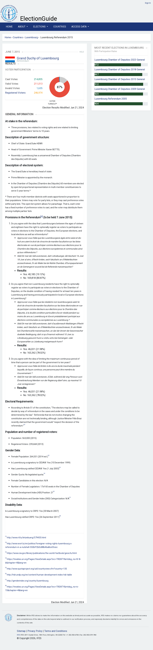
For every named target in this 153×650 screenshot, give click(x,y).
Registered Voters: (15, 92)
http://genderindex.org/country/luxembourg (27, 581)
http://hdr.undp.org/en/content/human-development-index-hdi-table (39, 575)
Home (9, 26)
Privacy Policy (34, 631)
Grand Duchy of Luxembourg (38, 58)
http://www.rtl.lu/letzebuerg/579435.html (26, 537)
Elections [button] (39, 26)
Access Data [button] (79, 26)
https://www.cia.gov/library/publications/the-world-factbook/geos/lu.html (42, 553)
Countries (59, 26)
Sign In (148, 3)
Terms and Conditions (55, 631)
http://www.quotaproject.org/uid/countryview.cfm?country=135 (37, 569)
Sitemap (21, 631)
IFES (18, 635)
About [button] (22, 26)
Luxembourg (31, 37)
